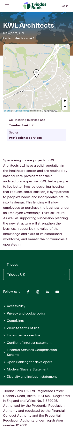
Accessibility (14, 306)
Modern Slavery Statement (25, 369)
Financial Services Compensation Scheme (30, 352)
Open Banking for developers (27, 362)
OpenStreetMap (22, 111)
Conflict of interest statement (27, 343)
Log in (64, 5)
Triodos (12, 264)
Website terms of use (21, 328)
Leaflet (7, 111)
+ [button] (64, 101)
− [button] (64, 107)
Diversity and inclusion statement (30, 376)
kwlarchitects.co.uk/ (18, 38)
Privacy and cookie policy (24, 313)
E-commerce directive (21, 335)
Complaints (13, 321)
